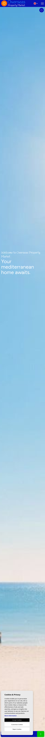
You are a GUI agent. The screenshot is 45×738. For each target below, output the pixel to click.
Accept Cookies (17, 720)
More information (10, 716)
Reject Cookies (17, 729)
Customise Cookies (17, 724)
